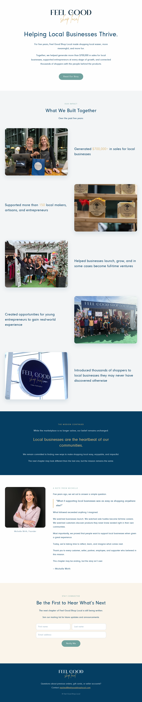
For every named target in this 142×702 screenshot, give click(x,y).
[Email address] (71, 635)
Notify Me (71, 643)
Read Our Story (71, 77)
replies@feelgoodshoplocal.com (75, 688)
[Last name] (89, 626)
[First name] (53, 626)
